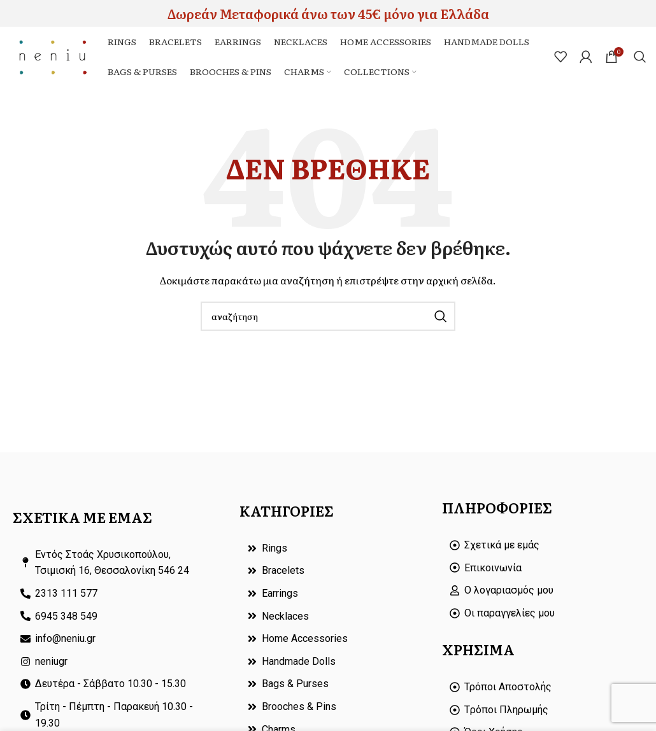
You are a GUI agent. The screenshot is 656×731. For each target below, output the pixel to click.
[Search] (640, 58)
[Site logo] (55, 57)
